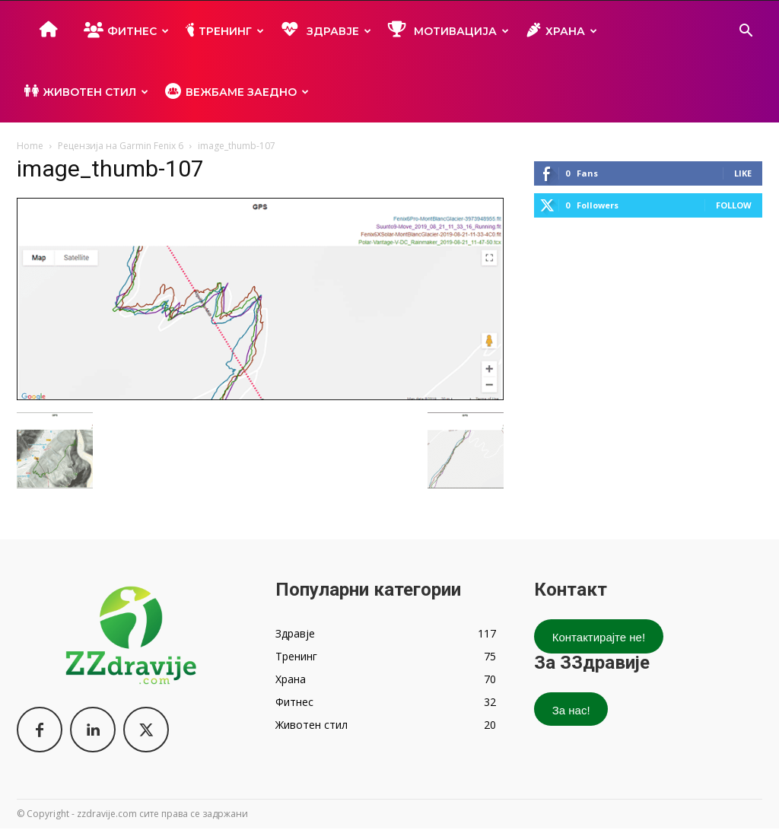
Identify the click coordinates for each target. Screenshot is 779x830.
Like (743, 173)
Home (30, 145)
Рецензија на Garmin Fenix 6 (120, 145)
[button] (745, 32)
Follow (734, 205)
